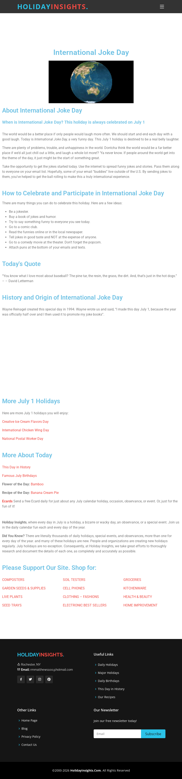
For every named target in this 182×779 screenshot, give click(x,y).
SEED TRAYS (12, 605)
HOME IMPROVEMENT (140, 605)
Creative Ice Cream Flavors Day (25, 422)
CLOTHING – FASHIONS (81, 597)
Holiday (52, 6)
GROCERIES (132, 580)
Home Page (29, 720)
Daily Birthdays (108, 680)
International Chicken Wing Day (25, 430)
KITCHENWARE (134, 588)
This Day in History (16, 467)
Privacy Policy (30, 736)
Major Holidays (108, 672)
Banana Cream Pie (45, 493)
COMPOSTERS (13, 580)
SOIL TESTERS (74, 580)
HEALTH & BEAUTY (137, 597)
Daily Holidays (108, 664)
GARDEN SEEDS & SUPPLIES (24, 588)
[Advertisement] (85, 29)
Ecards (7, 501)
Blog (24, 728)
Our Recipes (106, 697)
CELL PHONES (74, 588)
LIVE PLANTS (12, 597)
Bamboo (37, 484)
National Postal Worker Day (22, 439)
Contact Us (29, 744)
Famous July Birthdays (19, 476)
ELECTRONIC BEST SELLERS (85, 605)
